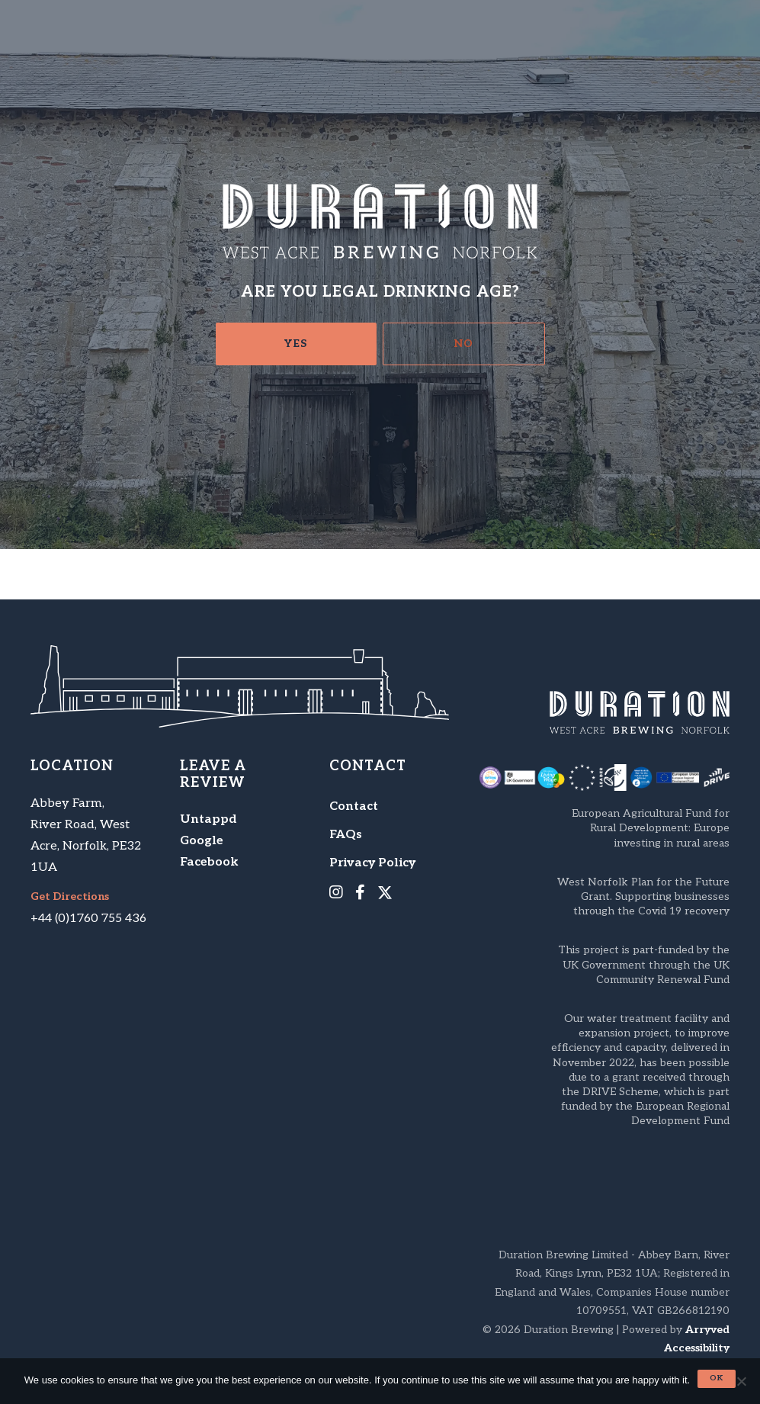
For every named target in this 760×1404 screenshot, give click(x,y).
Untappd (208, 819)
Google (201, 841)
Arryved (707, 1329)
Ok (716, 1378)
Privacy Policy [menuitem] (372, 863)
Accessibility (697, 1347)
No (463, 343)
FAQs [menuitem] (345, 834)
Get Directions (69, 897)
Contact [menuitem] (353, 806)
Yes (295, 343)
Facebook (209, 862)
